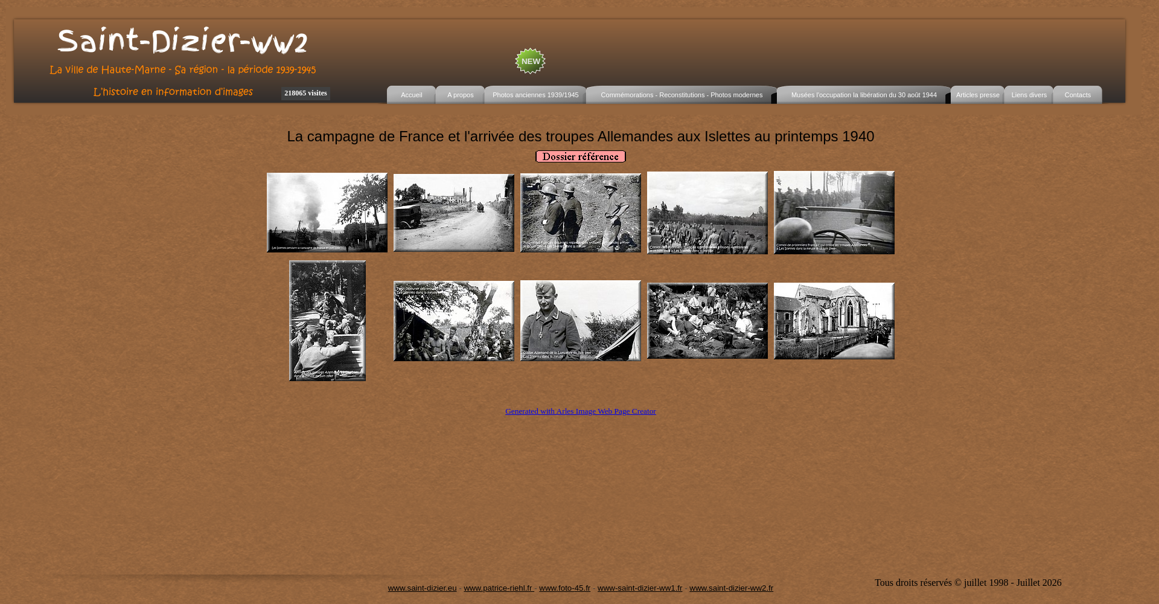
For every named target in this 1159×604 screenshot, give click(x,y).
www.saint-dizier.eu (422, 588)
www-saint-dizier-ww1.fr (640, 588)
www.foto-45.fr (564, 588)
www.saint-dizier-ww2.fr (731, 588)
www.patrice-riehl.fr (499, 588)
